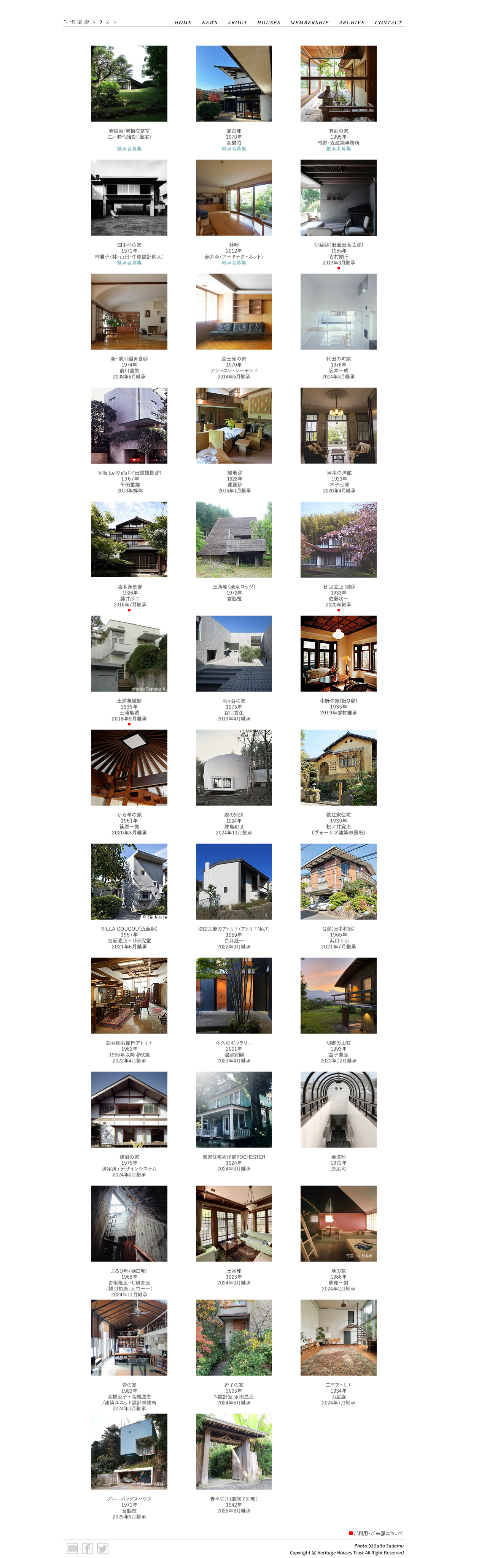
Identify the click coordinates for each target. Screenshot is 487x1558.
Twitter (102, 1548)
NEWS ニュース (209, 17)
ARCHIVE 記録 (352, 17)
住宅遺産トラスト (116, 17)
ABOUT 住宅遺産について (237, 17)
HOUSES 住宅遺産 (269, 17)
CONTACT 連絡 (387, 17)
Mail (72, 1548)
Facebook (87, 1548)
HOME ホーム (182, 17)
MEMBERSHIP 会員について (310, 17)
